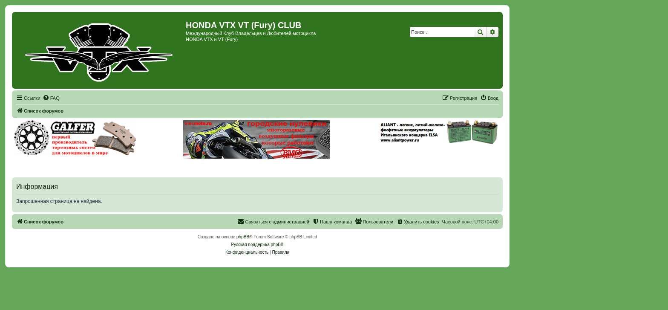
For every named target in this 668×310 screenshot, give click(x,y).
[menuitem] (51, 98)
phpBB (242, 237)
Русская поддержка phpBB (257, 244)
